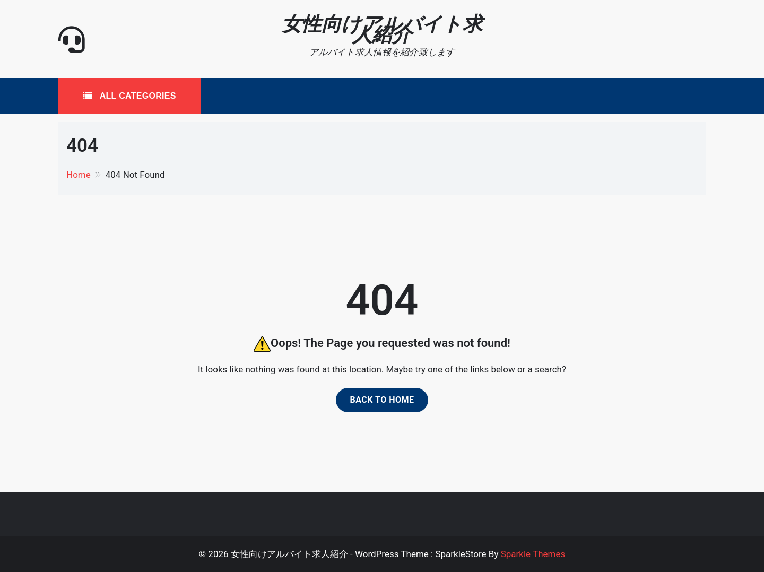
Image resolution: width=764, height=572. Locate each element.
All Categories (136, 95)
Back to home (382, 400)
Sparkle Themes (533, 554)
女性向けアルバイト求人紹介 (382, 29)
